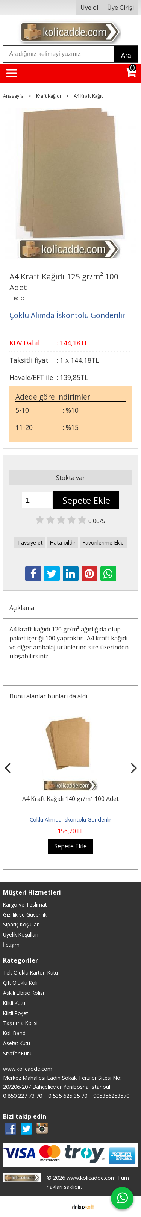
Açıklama (21, 608)
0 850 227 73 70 (22, 1095)
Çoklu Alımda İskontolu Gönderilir (70, 819)
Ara (126, 55)
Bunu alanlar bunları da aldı (48, 696)
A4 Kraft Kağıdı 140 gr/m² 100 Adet (70, 799)
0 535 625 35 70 (67, 1095)
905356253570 (111, 1095)
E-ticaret (58, 1206)
